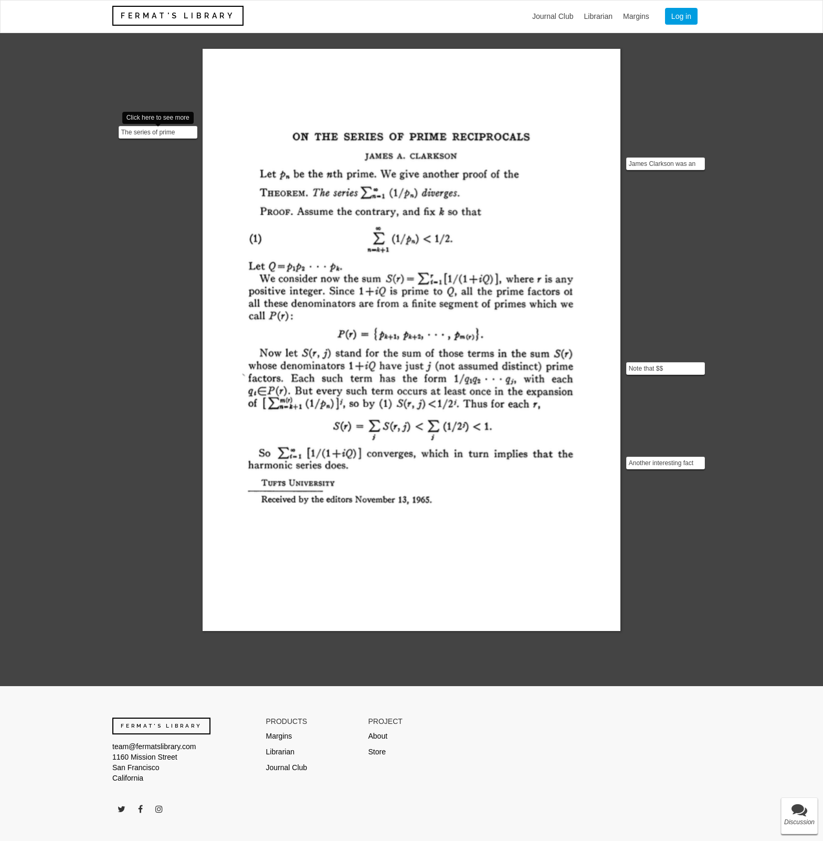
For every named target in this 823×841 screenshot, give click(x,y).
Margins (636, 16)
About (378, 736)
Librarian (598, 16)
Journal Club (553, 16)
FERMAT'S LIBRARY (178, 16)
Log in (681, 16)
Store (377, 752)
